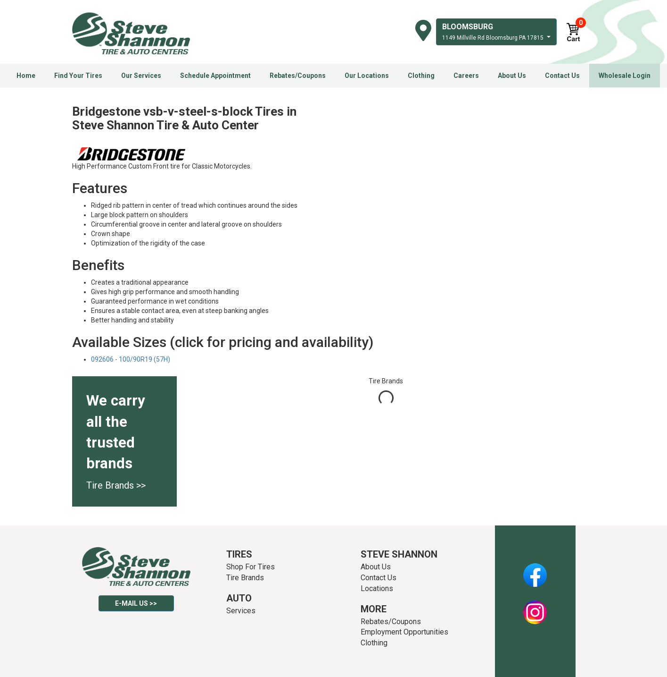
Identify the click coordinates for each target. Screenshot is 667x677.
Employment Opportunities (404, 631)
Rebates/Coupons (298, 75)
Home (25, 75)
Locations (377, 588)
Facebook (535, 569)
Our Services (141, 75)
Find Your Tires (78, 75)
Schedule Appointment (215, 75)
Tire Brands (245, 577)
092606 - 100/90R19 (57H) (130, 359)
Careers (466, 75)
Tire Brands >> (116, 485)
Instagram (535, 607)
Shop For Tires (250, 566)
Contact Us (562, 75)
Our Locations (367, 75)
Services (240, 610)
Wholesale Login (625, 75)
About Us (512, 75)
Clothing (421, 75)
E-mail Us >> (136, 603)
